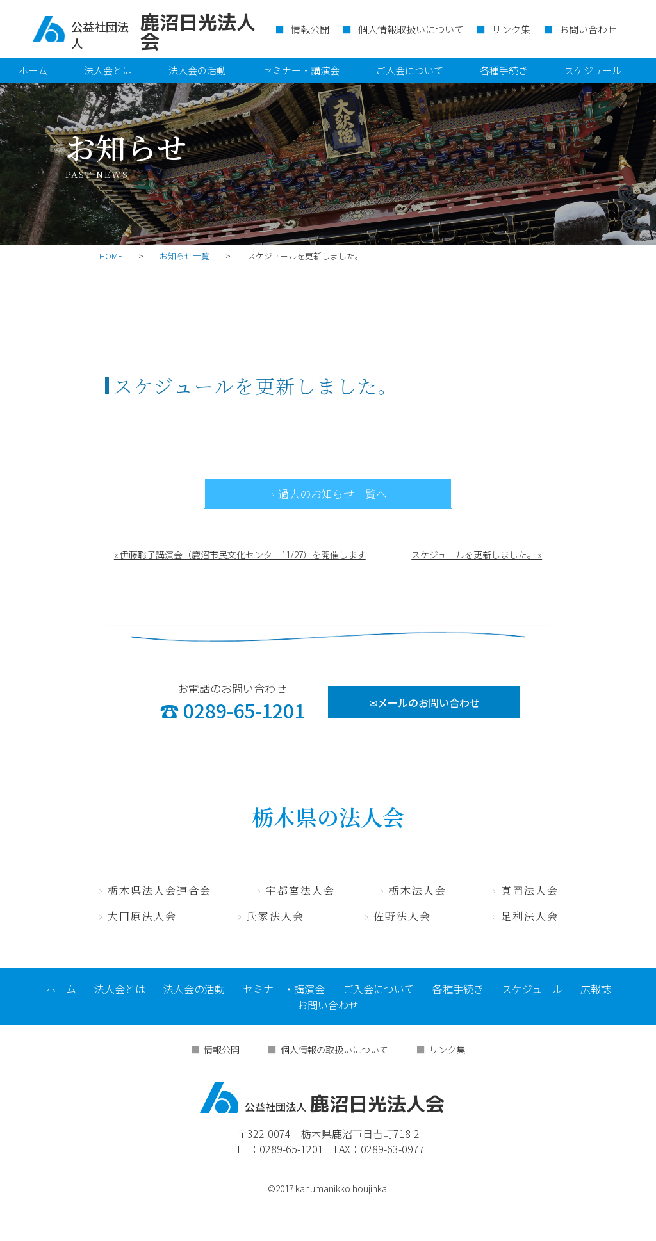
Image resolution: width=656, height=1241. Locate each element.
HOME (110, 256)
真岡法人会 (530, 890)
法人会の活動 (197, 70)
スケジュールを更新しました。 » (476, 554)
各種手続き (504, 70)
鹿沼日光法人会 (322, 1097)
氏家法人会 (275, 916)
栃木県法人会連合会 (159, 890)
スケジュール (592, 70)
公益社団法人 (100, 34)
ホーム (33, 70)
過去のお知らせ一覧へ (332, 493)
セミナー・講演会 (301, 70)
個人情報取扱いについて (411, 29)
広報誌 (595, 988)
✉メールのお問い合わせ (424, 702)
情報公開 (310, 29)
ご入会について (409, 70)
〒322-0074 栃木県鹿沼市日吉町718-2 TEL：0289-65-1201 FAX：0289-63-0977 (328, 1141)
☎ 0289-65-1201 (232, 710)
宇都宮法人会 (300, 890)
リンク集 (511, 29)
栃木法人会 (418, 890)
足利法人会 (530, 916)
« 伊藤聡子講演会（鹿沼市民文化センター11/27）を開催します (240, 554)
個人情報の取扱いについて (334, 1049)
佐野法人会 (402, 916)
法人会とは (108, 70)
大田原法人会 (142, 916)
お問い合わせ (588, 29)
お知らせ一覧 (184, 256)
